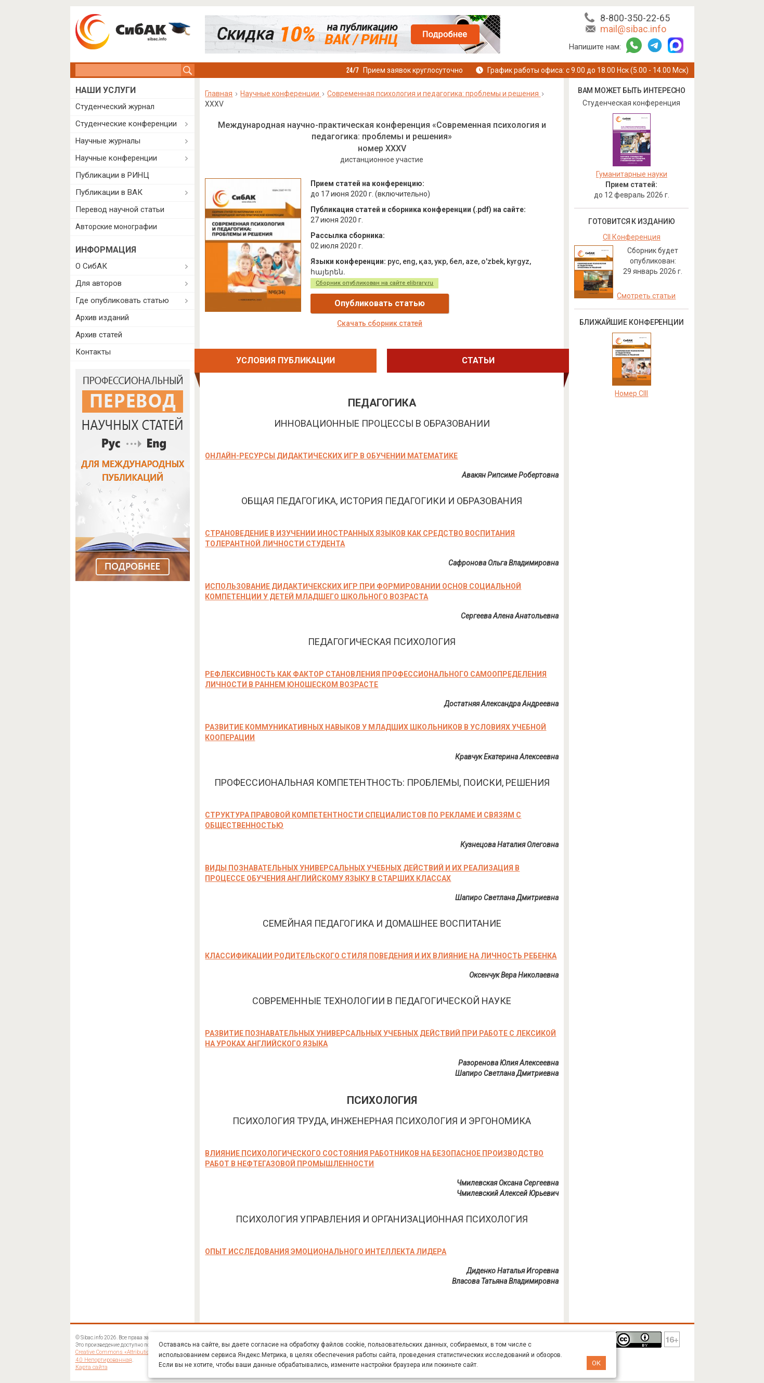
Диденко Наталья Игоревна (513, 1251)
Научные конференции (116, 158)
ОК (596, 1363)
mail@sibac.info (633, 28)
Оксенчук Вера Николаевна (514, 956)
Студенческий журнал (114, 106)
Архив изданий (102, 317)
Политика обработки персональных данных (323, 1324)
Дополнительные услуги (235, 1320)
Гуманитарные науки (631, 174)
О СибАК (91, 266)
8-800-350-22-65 (635, 17)
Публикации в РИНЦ (112, 175)
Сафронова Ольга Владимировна (503, 543)
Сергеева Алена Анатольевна (510, 596)
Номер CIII (631, 393)
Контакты (93, 352)
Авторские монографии (116, 226)
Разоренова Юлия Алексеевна (508, 1043)
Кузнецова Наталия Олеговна (509, 825)
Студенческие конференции (126, 123)
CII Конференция (632, 237)
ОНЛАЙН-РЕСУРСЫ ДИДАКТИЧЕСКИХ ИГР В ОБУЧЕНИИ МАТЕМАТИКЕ (331, 436)
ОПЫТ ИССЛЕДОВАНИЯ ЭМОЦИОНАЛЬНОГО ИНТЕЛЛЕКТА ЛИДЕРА (325, 1232)
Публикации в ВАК (109, 192)
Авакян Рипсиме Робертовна (510, 456)
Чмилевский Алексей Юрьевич (508, 1174)
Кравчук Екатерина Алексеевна (507, 737)
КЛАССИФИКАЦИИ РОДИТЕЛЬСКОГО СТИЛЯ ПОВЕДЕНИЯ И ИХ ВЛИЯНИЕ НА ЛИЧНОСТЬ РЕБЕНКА (380, 936)
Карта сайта (90, 1347)
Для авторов (98, 283)
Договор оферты (399, 1316)
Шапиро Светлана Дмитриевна (507, 878)
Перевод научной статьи (119, 209)
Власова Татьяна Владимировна (505, 1262)
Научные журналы (107, 141)
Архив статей (98, 334)
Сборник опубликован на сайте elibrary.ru (374, 283)
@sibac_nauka (559, 1327)
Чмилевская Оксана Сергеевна (508, 1164)
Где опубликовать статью (122, 300)
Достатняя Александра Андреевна (501, 684)
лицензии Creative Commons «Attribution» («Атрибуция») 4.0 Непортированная (135, 1333)
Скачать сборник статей (496, 303)
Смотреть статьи (646, 296)
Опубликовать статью (373, 303)
